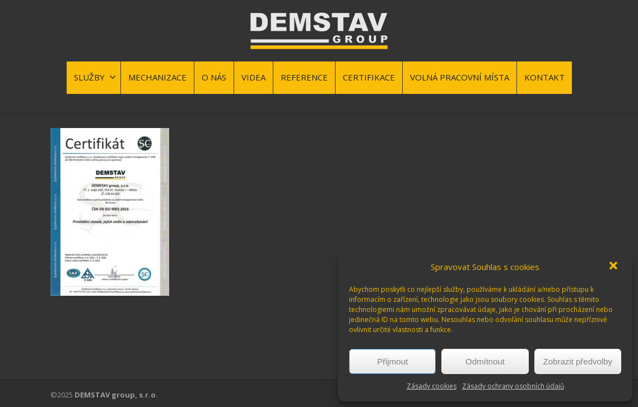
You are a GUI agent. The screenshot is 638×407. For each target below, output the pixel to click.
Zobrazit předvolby (577, 361)
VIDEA (253, 77)
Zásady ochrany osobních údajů (513, 386)
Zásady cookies (432, 386)
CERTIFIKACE (369, 77)
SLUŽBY (95, 77)
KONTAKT (544, 77)
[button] (614, 266)
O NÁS (214, 77)
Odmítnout (485, 361)
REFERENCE (304, 77)
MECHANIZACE (157, 77)
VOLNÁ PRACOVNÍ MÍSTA (459, 77)
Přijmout (392, 361)
